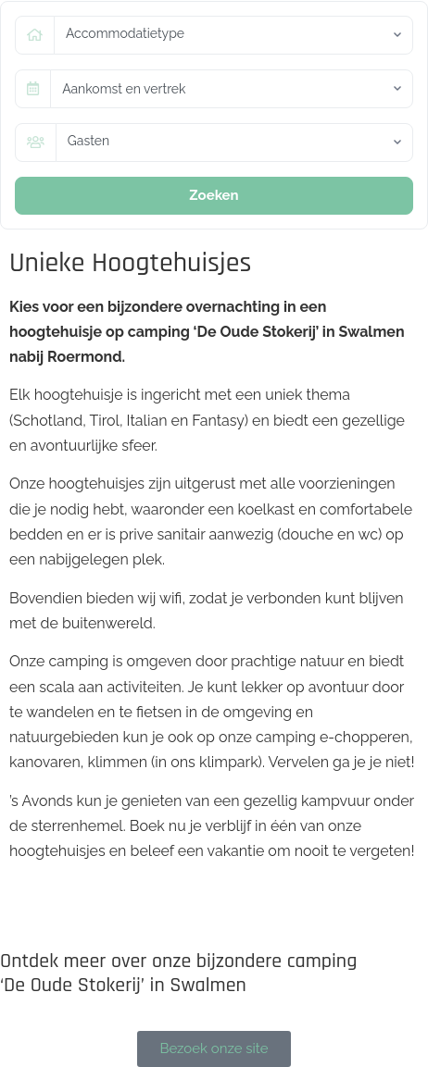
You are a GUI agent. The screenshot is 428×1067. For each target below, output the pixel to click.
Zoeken (213, 195)
